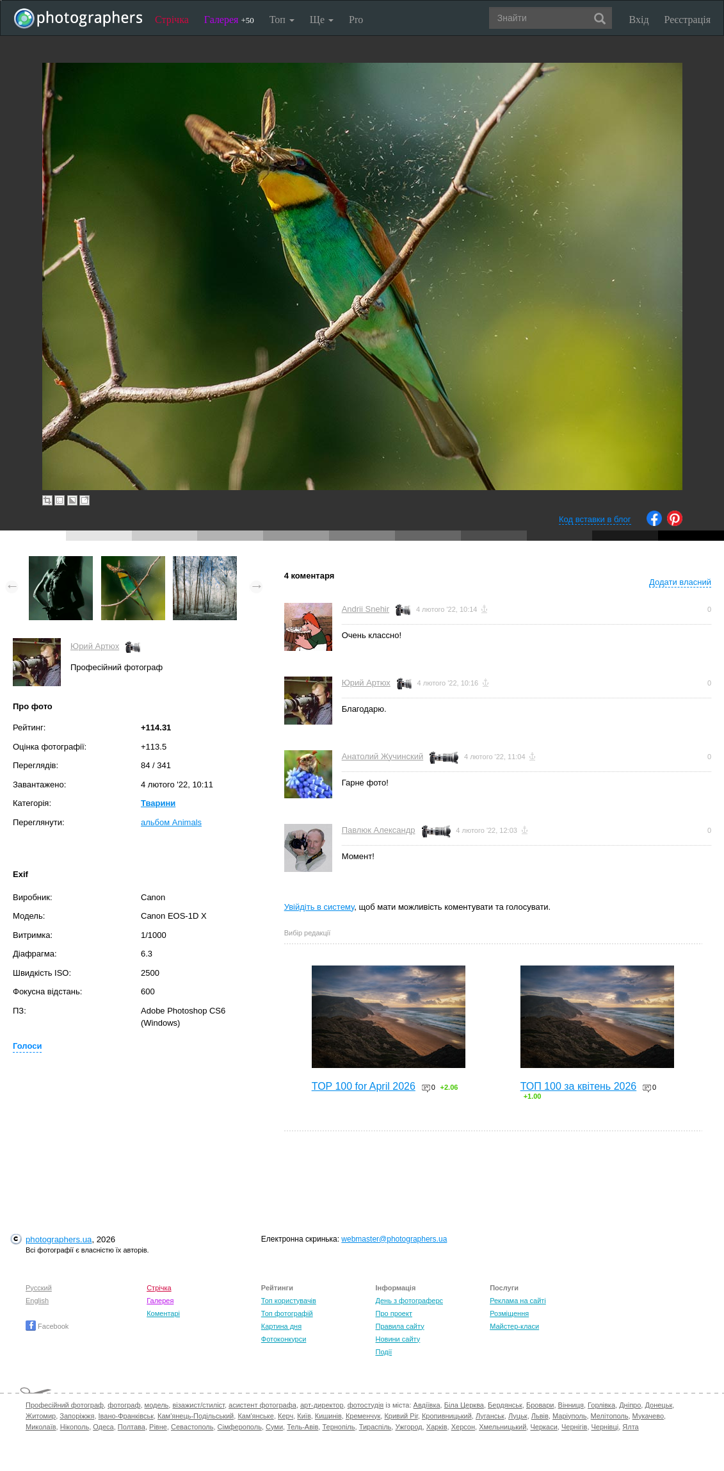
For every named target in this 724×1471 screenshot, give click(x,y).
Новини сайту (397, 1339)
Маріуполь (569, 1416)
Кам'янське (255, 1416)
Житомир (41, 1416)
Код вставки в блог (595, 519)
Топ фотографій (287, 1313)
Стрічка (172, 19)
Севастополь (192, 1427)
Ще (322, 19)
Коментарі (163, 1313)
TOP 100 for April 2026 (363, 1086)
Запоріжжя (77, 1416)
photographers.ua (59, 1239)
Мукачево (648, 1416)
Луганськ (490, 1416)
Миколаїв (41, 1427)
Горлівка (601, 1405)
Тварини (158, 803)
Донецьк (658, 1405)
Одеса (103, 1427)
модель (157, 1405)
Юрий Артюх (94, 646)
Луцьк (517, 1416)
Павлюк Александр (378, 830)
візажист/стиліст (198, 1405)
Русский (39, 1288)
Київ (303, 1416)
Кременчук (363, 1416)
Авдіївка (427, 1405)
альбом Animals (171, 822)
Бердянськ (505, 1405)
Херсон (463, 1427)
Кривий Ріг (400, 1416)
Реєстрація (687, 19)
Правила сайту (399, 1326)
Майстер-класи (514, 1326)
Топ (281, 19)
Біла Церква (464, 1405)
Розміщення (509, 1313)
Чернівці (605, 1427)
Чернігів (574, 1427)
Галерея (229, 19)
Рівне (158, 1427)
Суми (274, 1427)
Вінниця (571, 1405)
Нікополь (74, 1427)
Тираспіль (375, 1427)
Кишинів (328, 1416)
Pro (356, 19)
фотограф (124, 1405)
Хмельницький (502, 1427)
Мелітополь (610, 1416)
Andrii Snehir (365, 609)
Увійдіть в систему (319, 907)
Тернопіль (338, 1427)
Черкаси (543, 1427)
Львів (540, 1416)
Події (383, 1352)
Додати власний (680, 582)
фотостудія (366, 1405)
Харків (436, 1427)
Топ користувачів (288, 1300)
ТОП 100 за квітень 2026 (578, 1086)
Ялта (630, 1427)
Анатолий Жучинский (383, 756)
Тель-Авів (302, 1427)
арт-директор (322, 1405)
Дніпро (630, 1405)
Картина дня (281, 1326)
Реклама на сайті (518, 1300)
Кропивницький (447, 1416)
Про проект (393, 1313)
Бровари (540, 1405)
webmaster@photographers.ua (394, 1239)
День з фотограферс (409, 1300)
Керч (285, 1416)
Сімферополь (240, 1427)
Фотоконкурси (283, 1339)
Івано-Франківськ (126, 1416)
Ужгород (408, 1427)
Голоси (27, 1046)
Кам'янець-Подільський (195, 1416)
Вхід (639, 19)
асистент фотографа (262, 1405)
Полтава (131, 1427)
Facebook (47, 1326)
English (37, 1300)
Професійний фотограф (65, 1405)
